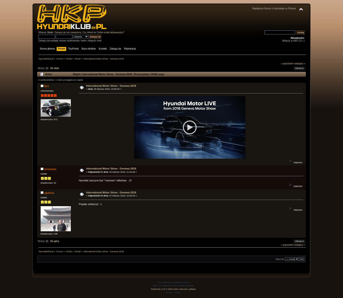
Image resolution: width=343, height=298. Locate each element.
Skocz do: (280, 259)
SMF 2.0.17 (158, 286)
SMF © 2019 (171, 286)
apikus (49, 193)
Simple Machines (186, 286)
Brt (46, 86)
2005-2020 (173, 289)
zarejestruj (75, 32)
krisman (50, 169)
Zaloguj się (60, 32)
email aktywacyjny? (114, 32)
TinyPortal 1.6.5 (158, 289)
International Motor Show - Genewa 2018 (111, 85)
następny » (299, 63)
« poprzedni (287, 63)
